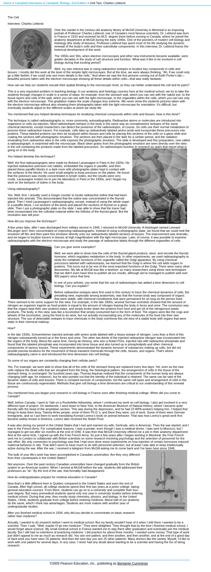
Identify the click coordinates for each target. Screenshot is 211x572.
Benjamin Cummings (132, 563)
